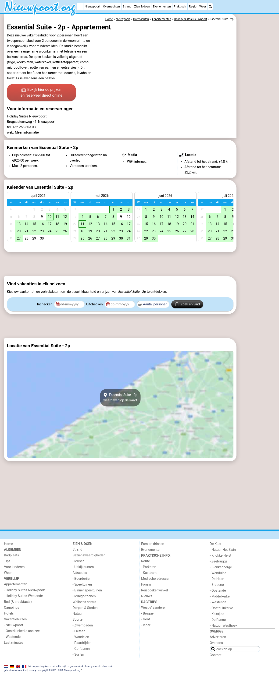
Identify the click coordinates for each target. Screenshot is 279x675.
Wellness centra (84, 602)
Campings (11, 608)
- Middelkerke (220, 596)
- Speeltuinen (82, 585)
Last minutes (13, 643)
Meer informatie (27, 132)
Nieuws (146, 596)
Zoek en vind (187, 304)
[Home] (80, 6)
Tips (7, 561)
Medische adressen (155, 579)
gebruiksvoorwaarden (15, 670)
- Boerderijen (82, 579)
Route (145, 561)
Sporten (78, 620)
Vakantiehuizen (15, 619)
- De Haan (217, 579)
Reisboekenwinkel (154, 590)
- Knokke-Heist (220, 556)
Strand (127, 6)
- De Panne (218, 620)
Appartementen (15, 584)
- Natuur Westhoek (223, 626)
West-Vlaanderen (154, 608)
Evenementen (162, 6)
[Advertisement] (256, 121)
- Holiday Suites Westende (23, 596)
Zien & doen (142, 6)
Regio (193, 6)
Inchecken (45, 304)
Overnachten (111, 6)
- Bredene (217, 585)
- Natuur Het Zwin (223, 550)
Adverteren (218, 637)
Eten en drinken (152, 544)
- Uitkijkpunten (83, 567)
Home (8, 544)
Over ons (216, 643)
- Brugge (147, 613)
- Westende (12, 637)
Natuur (78, 614)
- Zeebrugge (219, 561)
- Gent (145, 619)
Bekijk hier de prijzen (41, 93)
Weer (202, 6)
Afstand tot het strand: (201, 162)
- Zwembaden (83, 625)
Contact (216, 655)
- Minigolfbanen (84, 596)
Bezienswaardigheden (89, 555)
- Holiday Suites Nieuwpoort (24, 590)
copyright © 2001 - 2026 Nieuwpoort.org (59, 670)
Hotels (9, 613)
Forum (146, 585)
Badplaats (11, 555)
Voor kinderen (14, 567)
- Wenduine (218, 573)
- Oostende (218, 591)
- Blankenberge (221, 567)
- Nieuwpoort (13, 625)
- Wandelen (81, 637)
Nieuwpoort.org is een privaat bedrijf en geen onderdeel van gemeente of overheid (71, 666)
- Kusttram (149, 573)
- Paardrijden (82, 643)
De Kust (216, 544)
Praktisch (180, 6)
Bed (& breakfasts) (18, 602)
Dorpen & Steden (85, 608)
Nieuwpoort (92, 6)
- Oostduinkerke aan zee (22, 631)
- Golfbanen (81, 649)
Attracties (80, 573)
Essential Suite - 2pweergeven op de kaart (120, 397)
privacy (32, 670)
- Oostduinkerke (221, 608)
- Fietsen (79, 631)
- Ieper (145, 625)
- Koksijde (217, 614)
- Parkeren (148, 567)
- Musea (79, 561)
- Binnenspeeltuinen (87, 590)
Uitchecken (95, 304)
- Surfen (78, 655)
